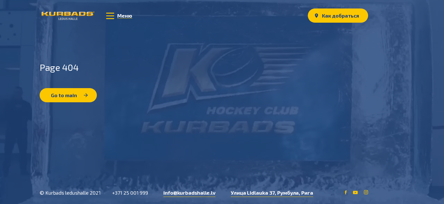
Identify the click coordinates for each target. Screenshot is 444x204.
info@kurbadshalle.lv (189, 193)
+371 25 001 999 (130, 193)
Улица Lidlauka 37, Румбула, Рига (272, 193)
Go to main (69, 95)
